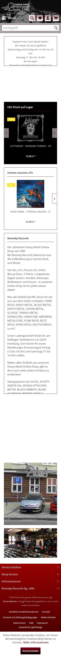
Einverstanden (30, 650)
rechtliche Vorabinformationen (24, 611)
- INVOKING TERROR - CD (31, 146)
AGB (31, 622)
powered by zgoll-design (30, 627)
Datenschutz (19, 622)
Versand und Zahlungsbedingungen (20, 617)
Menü (9, 17)
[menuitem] (8, 18)
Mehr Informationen (36, 642)
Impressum (42, 622)
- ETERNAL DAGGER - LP (30, 211)
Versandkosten (10, 601)
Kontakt (46, 611)
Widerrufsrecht (48, 617)
